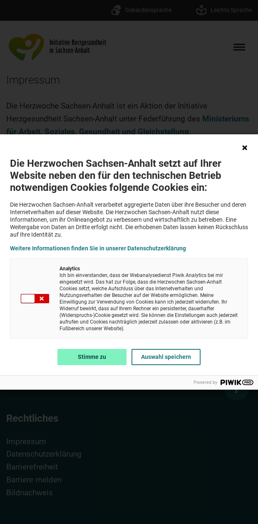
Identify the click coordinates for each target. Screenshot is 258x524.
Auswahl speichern (166, 356)
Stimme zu (92, 356)
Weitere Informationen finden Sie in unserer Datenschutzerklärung (98, 248)
